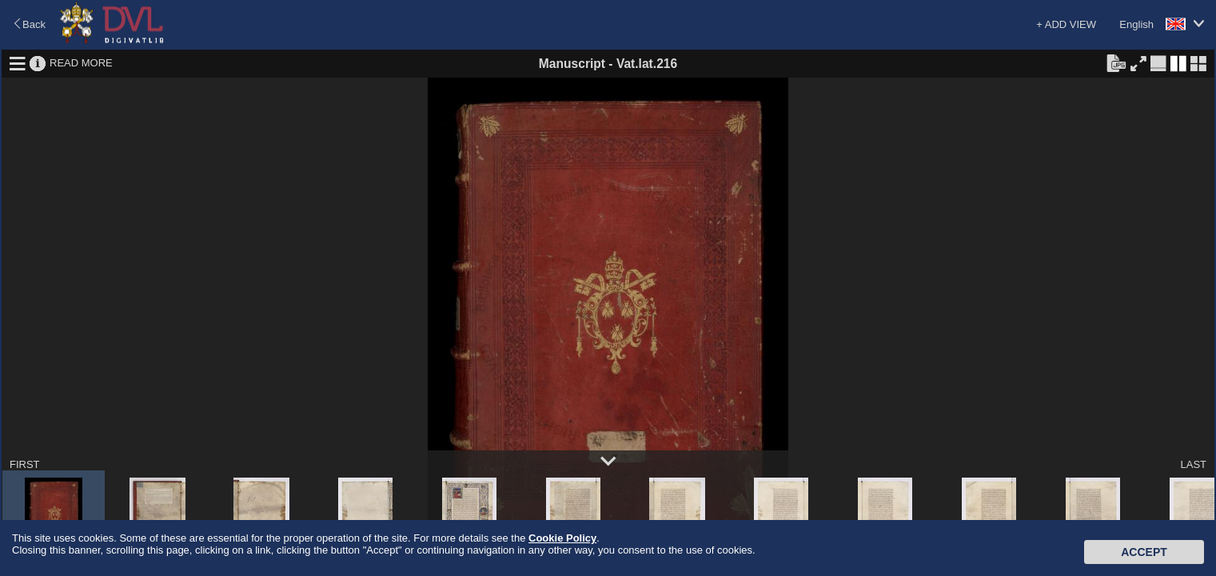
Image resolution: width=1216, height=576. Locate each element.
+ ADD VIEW (1066, 24)
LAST (1193, 464)
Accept (1144, 552)
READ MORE (81, 63)
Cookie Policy (562, 538)
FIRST (25, 464)
